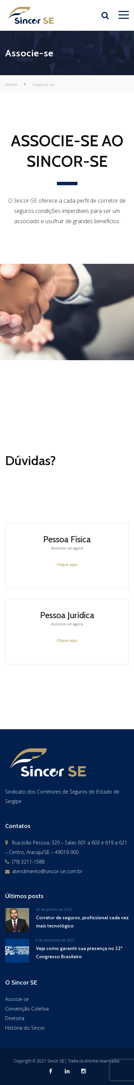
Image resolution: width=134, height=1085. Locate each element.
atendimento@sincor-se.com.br (47, 871)
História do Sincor (25, 1028)
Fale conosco (93, 717)
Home (11, 84)
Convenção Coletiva (27, 1008)
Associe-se (17, 999)
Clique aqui (67, 564)
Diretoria (14, 1018)
